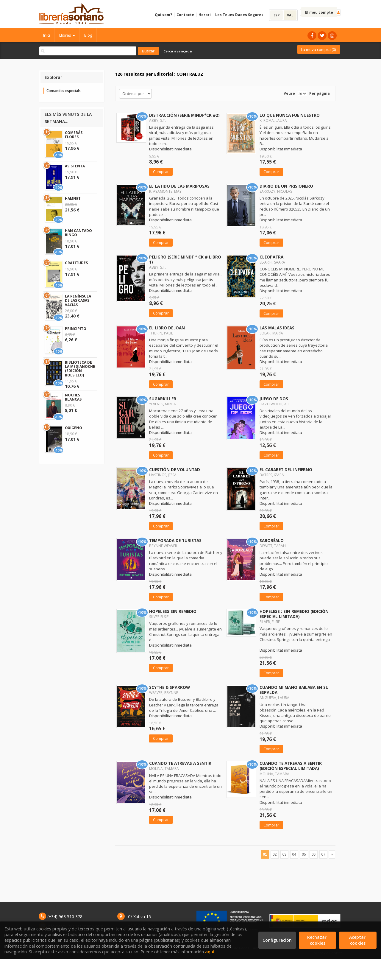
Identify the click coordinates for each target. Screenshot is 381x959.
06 (314, 854)
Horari (205, 14)
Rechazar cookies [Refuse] (317, 940)
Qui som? (163, 14)
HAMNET (73, 198)
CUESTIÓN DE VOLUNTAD (174, 469)
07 (323, 854)
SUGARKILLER (162, 398)
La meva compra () (318, 49)
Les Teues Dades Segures (239, 14)
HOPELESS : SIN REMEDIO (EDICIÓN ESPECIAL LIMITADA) (294, 613)
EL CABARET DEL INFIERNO (286, 469)
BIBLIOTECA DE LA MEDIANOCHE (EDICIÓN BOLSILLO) (80, 369)
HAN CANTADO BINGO (78, 232)
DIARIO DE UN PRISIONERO (286, 186)
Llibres (67, 35)
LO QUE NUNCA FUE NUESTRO (290, 115)
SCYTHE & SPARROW (169, 687)
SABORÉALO (272, 540)
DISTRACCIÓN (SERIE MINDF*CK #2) (184, 115)
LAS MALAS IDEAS (277, 328)
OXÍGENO (73, 427)
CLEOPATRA (271, 257)
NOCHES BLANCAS (73, 397)
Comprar (161, 171)
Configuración (277, 940)
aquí (209, 952)
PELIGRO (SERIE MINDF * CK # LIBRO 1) (185, 259)
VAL (290, 15)
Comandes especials (63, 90)
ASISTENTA (75, 166)
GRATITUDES (76, 262)
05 (304, 854)
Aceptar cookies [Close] (358, 940)
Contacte (185, 14)
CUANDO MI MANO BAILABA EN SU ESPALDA (294, 689)
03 (284, 854)
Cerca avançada (177, 51)
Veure (289, 93)
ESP (276, 15)
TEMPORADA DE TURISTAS (175, 540)
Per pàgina (319, 93)
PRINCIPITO (75, 328)
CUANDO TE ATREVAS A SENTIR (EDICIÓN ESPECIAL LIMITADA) (291, 765)
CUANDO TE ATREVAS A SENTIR (180, 763)
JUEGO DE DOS (274, 398)
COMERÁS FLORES (73, 134)
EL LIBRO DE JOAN (167, 328)
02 (275, 854)
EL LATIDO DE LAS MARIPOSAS (179, 186)
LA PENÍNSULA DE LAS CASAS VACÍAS (78, 300)
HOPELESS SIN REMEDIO (172, 611)
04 (294, 854)
